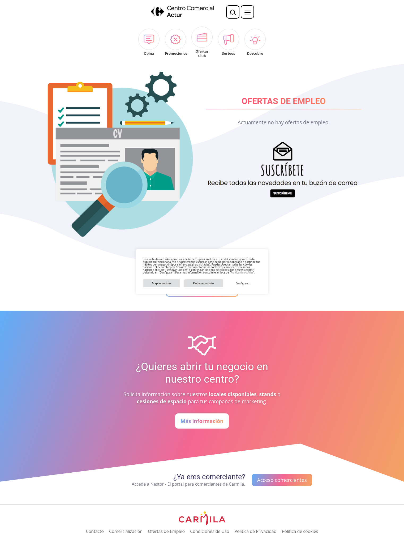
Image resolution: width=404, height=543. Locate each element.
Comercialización (126, 531)
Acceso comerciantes (282, 480)
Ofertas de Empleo (166, 531)
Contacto (95, 531)
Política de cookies (242, 272)
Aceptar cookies (161, 283)
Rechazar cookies (203, 283)
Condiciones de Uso (209, 531)
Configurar (242, 283)
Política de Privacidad (256, 531)
